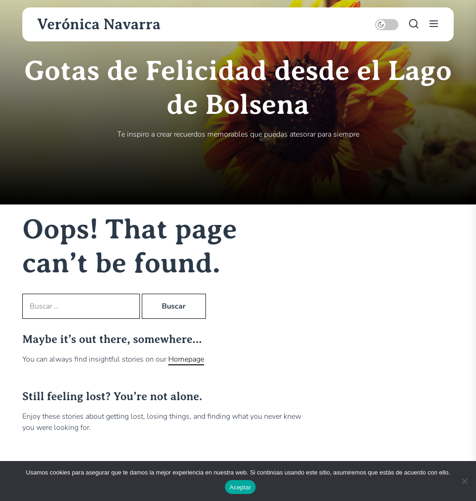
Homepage (186, 359)
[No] (464, 481)
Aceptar (240, 487)
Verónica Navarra (99, 24)
